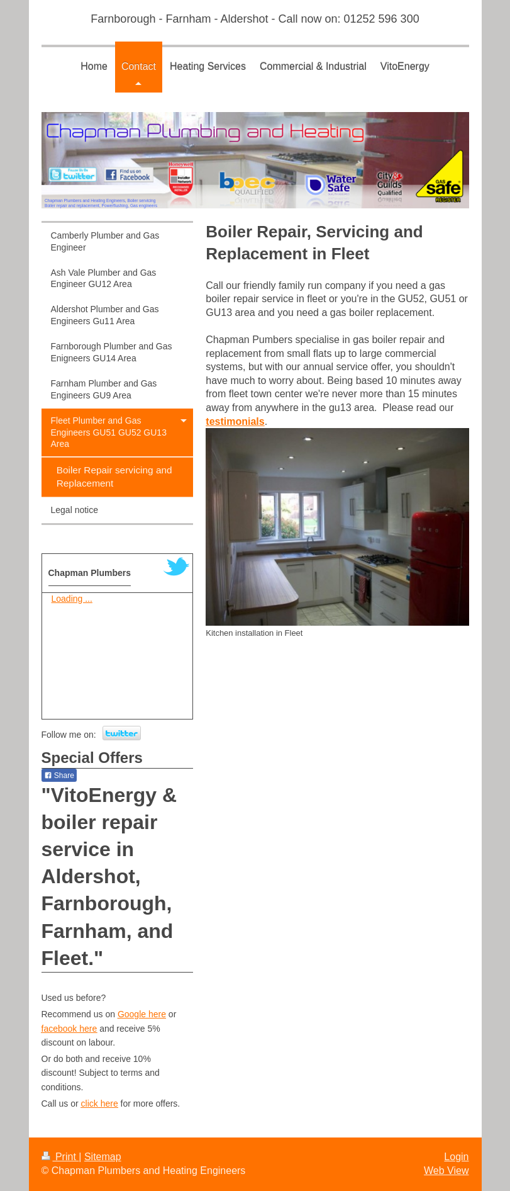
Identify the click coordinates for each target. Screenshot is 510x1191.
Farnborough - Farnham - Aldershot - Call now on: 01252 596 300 (255, 19)
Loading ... (72, 599)
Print (60, 1156)
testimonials (235, 421)
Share (59, 775)
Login (456, 1156)
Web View (446, 1170)
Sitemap (102, 1156)
